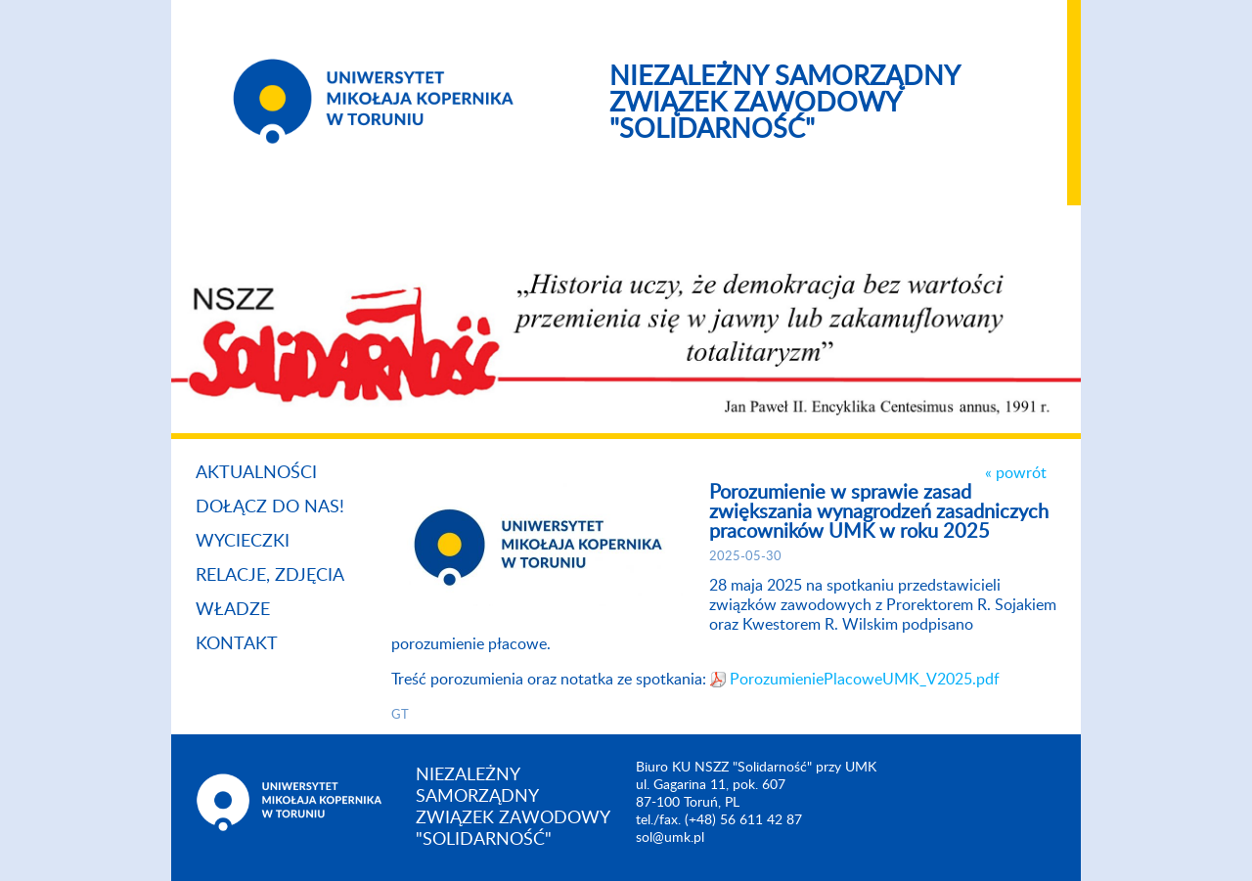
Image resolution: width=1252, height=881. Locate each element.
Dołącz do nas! (270, 507)
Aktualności (256, 473)
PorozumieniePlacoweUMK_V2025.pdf (865, 679)
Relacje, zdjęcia (270, 576)
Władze (233, 610)
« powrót (1016, 473)
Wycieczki (243, 542)
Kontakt (237, 644)
